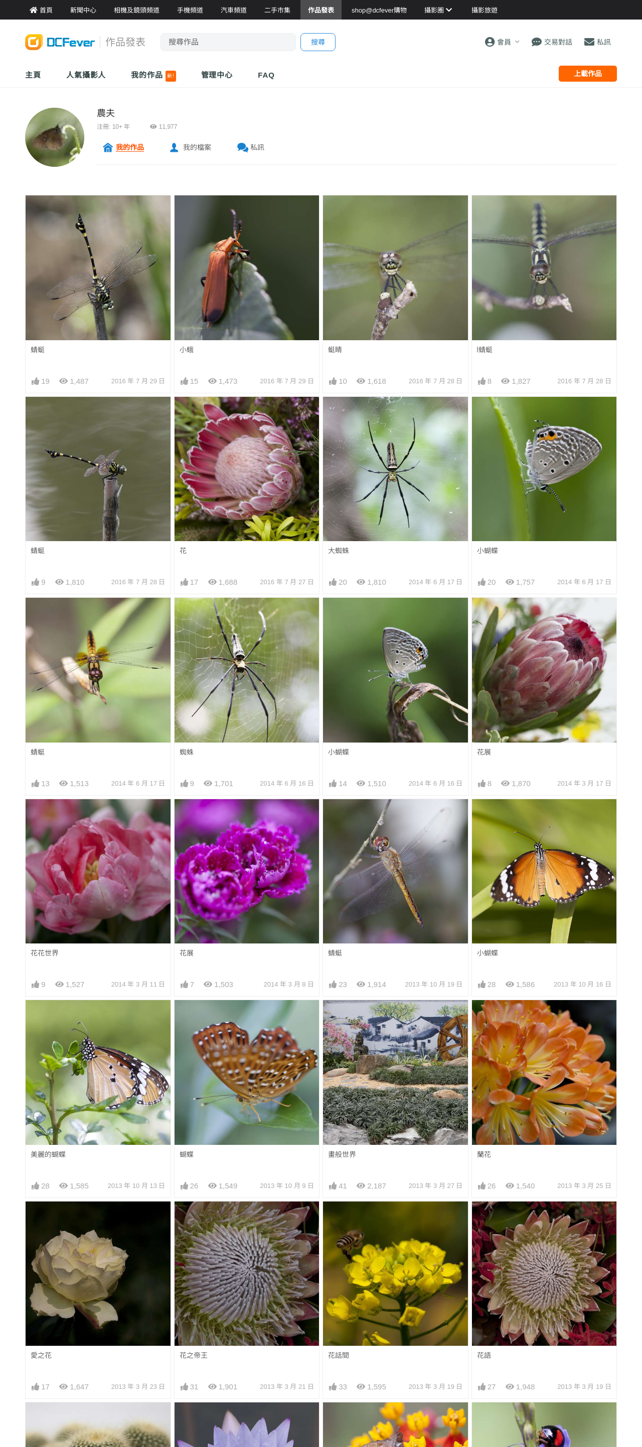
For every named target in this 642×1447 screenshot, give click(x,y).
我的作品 (153, 76)
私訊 (257, 147)
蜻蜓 (38, 350)
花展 (484, 752)
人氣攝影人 (86, 75)
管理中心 (217, 75)
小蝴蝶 (487, 551)
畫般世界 (342, 1154)
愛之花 (41, 1355)
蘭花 (484, 1154)
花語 (484, 1355)
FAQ (266, 75)
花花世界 (45, 953)
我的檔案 (197, 147)
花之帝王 (194, 1355)
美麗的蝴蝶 (48, 1154)
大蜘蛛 (338, 551)
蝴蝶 (187, 1154)
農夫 (106, 113)
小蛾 (187, 350)
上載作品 (588, 74)
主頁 (33, 75)
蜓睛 (335, 350)
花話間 (338, 1355)
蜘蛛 (187, 752)
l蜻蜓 (485, 350)
